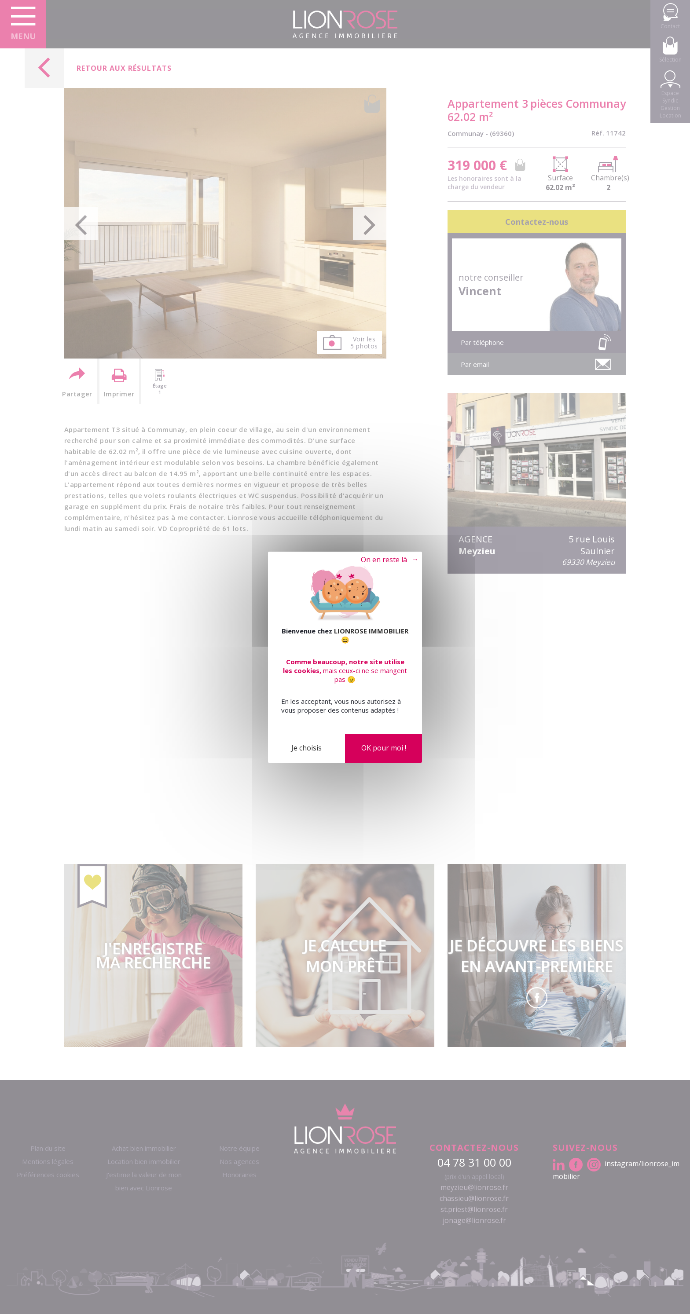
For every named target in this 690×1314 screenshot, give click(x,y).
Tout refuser (382, 560)
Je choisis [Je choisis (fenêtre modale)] (306, 748)
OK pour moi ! (383, 748)
